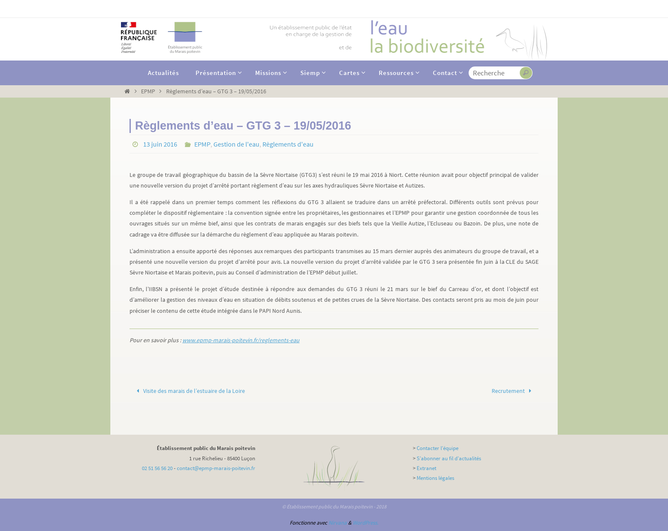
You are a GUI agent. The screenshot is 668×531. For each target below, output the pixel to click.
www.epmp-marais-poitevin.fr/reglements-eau (241, 340)
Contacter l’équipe (437, 448)
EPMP (148, 91)
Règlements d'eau (287, 144)
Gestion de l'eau (236, 144)
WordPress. (365, 522)
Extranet (426, 468)
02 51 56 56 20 (157, 468)
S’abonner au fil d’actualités (449, 458)
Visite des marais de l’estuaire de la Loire (189, 391)
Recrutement (513, 391)
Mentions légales (435, 478)
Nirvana (337, 522)
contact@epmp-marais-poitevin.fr (216, 468)
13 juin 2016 (160, 144)
